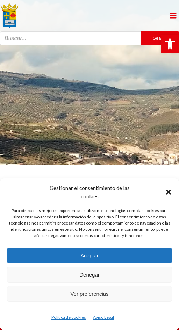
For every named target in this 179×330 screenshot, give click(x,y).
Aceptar (89, 255)
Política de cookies (68, 317)
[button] (170, 44)
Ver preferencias (89, 294)
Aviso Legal (103, 317)
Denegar (89, 275)
